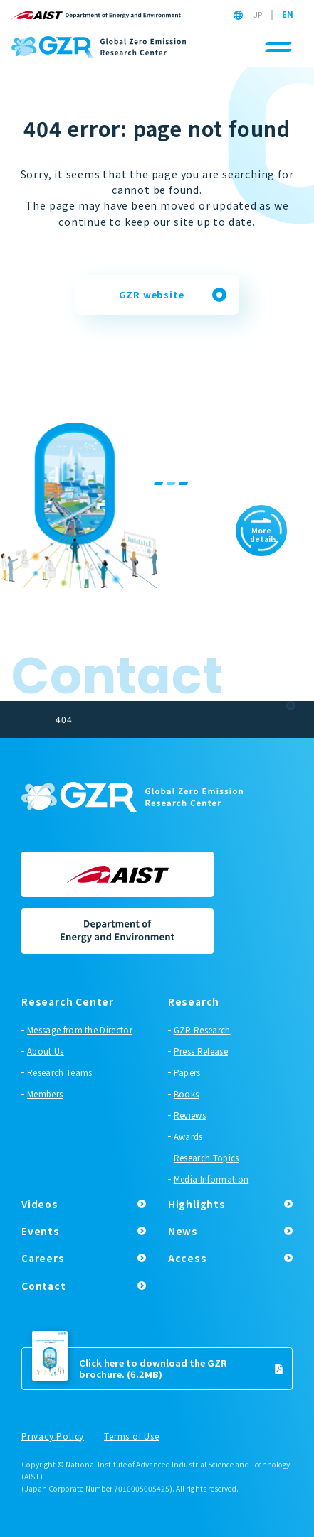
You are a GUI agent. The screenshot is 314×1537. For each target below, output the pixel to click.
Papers (187, 1072)
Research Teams (59, 1072)
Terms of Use (131, 1437)
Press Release (201, 1051)
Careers (43, 1258)
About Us (45, 1051)
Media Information (211, 1179)
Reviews (190, 1115)
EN (287, 15)
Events (40, 1231)
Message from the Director (79, 1030)
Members (45, 1093)
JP (257, 15)
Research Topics (206, 1157)
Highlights (197, 1204)
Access (187, 1258)
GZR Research (202, 1030)
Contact (43, 1285)
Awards (188, 1136)
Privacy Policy (52, 1437)
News (183, 1231)
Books (186, 1093)
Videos (39, 1204)
